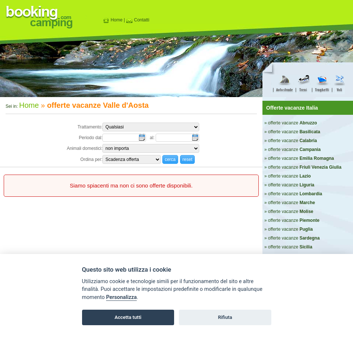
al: (153, 137)
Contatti (137, 20)
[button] (170, 159)
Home (112, 20)
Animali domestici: (85, 148)
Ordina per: (91, 159)
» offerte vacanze (290, 122)
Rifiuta (225, 317)
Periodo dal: (90, 137)
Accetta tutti (128, 317)
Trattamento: (90, 127)
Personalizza (121, 297)
